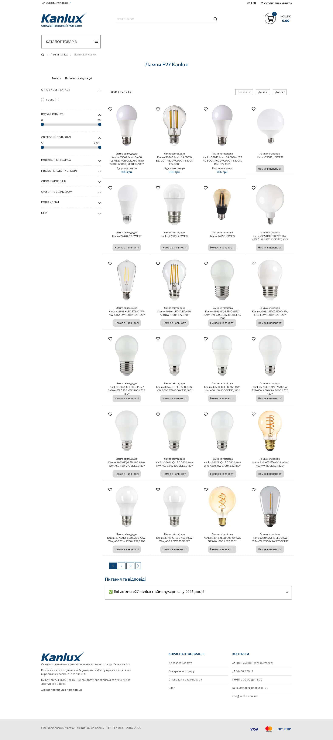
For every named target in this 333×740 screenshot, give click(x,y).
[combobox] (166, 19)
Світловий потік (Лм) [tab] (56, 137)
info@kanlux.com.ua (244, 696)
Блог (172, 687)
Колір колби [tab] (50, 202)
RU (254, 2)
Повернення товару (182, 671)
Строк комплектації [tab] (55, 89)
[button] (110, 109)
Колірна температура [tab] (56, 160)
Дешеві (263, 92)
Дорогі (279, 92)
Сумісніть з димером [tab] (56, 191)
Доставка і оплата (180, 663)
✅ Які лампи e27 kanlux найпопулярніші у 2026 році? (156, 592)
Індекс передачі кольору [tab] (59, 170)
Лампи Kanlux (59, 54)
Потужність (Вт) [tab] (52, 114)
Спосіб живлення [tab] (53, 181)
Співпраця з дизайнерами (185, 679)
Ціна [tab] (44, 212)
